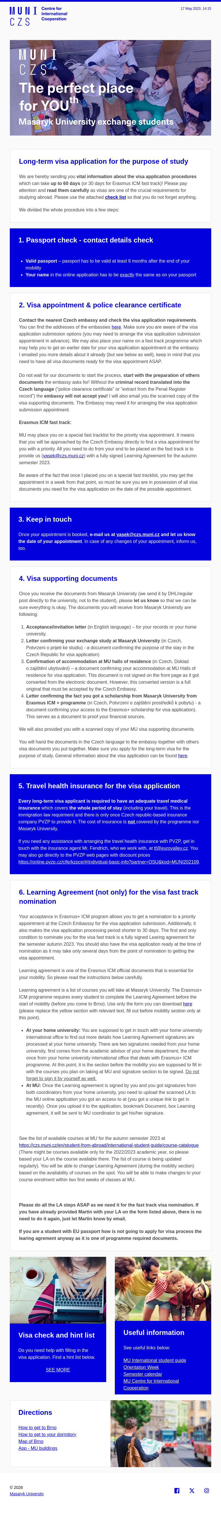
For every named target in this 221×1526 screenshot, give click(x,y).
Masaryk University (27, 1494)
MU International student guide (154, 1360)
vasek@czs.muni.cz (63, 455)
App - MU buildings (37, 1448)
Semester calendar (142, 1374)
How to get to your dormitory (47, 1434)
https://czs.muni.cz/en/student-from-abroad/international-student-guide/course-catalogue (109, 1145)
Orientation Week (141, 1367)
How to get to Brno (37, 1427)
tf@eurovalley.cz (171, 848)
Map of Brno (30, 1441)
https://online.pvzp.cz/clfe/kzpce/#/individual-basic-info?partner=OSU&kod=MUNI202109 (108, 862)
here (116, 327)
